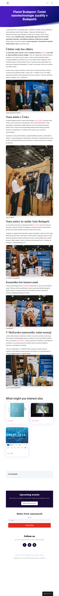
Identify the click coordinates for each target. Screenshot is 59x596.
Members (17, 587)
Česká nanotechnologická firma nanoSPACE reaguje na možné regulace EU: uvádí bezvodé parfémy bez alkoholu (16, 424)
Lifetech (43, 52)
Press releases (34, 587)
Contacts (41, 587)
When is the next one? (29, 535)
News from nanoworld (29, 546)
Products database (25, 587)
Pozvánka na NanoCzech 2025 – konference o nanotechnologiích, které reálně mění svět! (16, 473)
